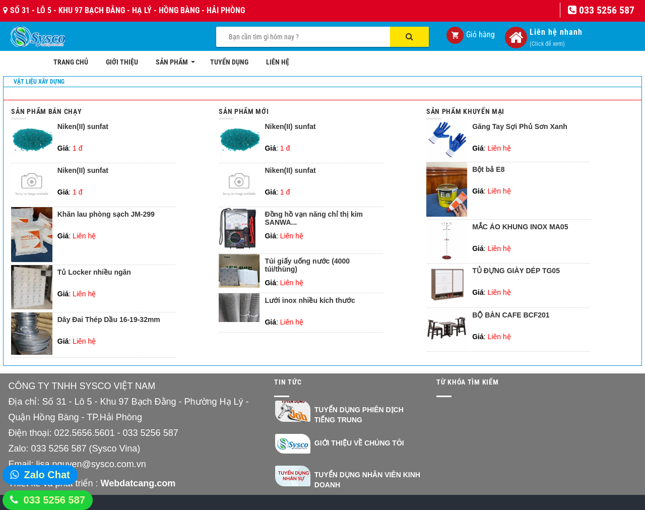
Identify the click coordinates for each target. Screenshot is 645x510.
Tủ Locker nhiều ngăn (94, 272)
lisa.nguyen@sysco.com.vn (91, 464)
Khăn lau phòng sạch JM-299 (106, 214)
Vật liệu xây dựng (39, 81)
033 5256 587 (54, 499)
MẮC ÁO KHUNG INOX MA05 (520, 227)
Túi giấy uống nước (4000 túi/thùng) (307, 265)
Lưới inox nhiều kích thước (310, 300)
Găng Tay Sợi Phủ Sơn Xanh (519, 127)
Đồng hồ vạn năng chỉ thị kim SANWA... (314, 218)
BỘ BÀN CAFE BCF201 (510, 315)
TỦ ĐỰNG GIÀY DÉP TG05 (516, 271)
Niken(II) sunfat (82, 127)
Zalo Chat (47, 474)
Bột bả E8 (488, 169)
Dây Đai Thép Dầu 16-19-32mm (108, 320)
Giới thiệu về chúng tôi (359, 443)
